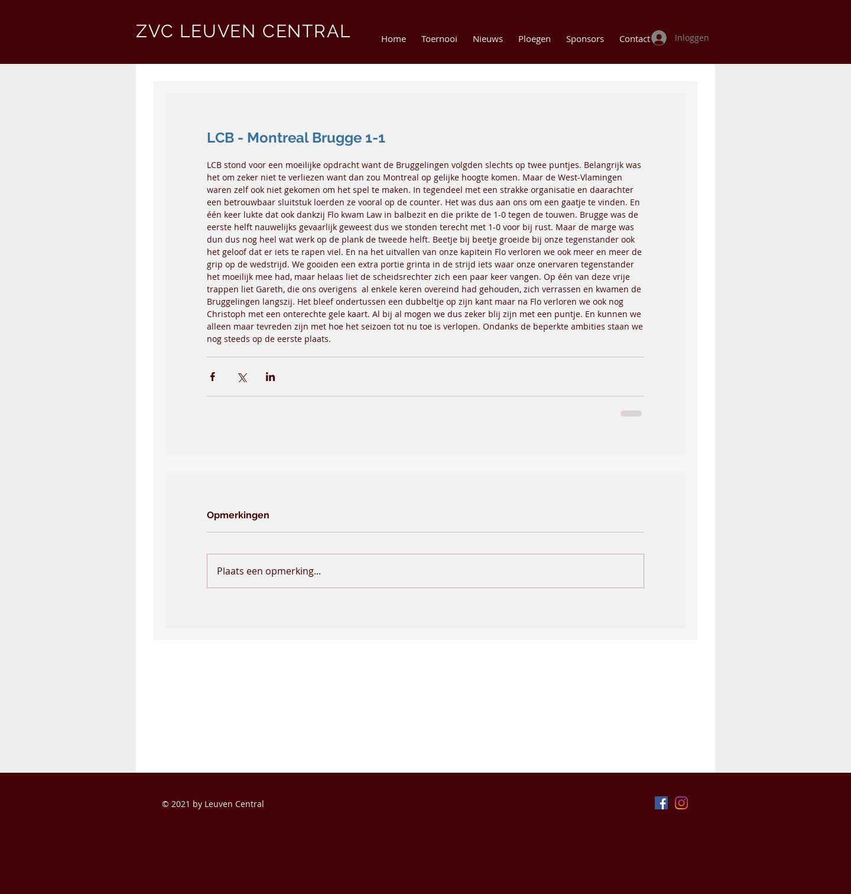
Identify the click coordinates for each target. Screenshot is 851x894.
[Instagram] (681, 802)
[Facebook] (661, 802)
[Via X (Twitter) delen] (241, 376)
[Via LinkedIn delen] (270, 376)
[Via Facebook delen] (212, 376)
